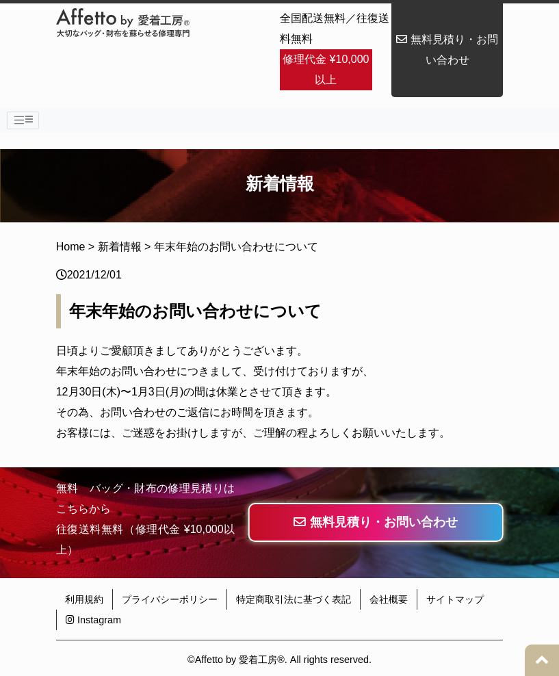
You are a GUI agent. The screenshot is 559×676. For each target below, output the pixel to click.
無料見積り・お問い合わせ (447, 50)
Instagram (93, 619)
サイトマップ (455, 599)
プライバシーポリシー (170, 599)
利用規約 (84, 599)
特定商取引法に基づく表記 (293, 599)
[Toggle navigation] (23, 120)
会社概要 (388, 599)
